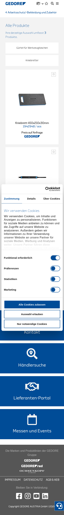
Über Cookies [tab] (51, 198)
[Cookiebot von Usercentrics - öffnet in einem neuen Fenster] (45, 189)
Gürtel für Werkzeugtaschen (32, 48)
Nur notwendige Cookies (32, 323)
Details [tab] (31, 198)
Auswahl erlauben (32, 314)
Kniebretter (32, 60)
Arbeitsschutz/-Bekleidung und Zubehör (32, 12)
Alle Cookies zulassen (32, 304)
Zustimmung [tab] (11, 198)
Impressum (12, 479)
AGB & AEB (52, 479)
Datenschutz (33, 479)
